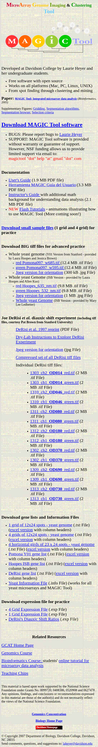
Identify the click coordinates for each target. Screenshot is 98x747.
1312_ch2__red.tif (52, 430)
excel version (21, 529)
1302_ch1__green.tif (54, 459)
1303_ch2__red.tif (52, 372)
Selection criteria (43, 112)
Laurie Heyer (70, 134)
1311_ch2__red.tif (52, 411)
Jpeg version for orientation (39, 272)
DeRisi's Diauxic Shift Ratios (34, 619)
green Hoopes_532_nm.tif (38, 290)
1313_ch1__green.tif (54, 498)
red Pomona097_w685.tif (38, 262)
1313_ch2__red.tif (52, 489)
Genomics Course (16, 653)
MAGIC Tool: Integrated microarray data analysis (46, 98)
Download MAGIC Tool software (41, 124)
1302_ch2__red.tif (52, 450)
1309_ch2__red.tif (52, 469)
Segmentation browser (15, 112)
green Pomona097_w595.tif (40, 267)
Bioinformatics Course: (22, 660)
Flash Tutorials (32, 209)
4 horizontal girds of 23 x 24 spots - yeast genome (52, 544)
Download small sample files (27, 227)
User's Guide (20, 180)
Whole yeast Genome (34, 300)
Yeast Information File (28, 583)
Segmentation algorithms (62, 108)
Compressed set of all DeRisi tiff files (48, 357)
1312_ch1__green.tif (54, 440)
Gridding (39, 108)
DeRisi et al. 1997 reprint (37, 329)
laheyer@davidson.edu (77, 743)
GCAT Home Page (17, 645)
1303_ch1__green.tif (54, 382)
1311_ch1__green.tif (54, 421)
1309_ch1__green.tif (54, 479)
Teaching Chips (14, 673)
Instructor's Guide (24, 194)
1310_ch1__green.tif (54, 401)
